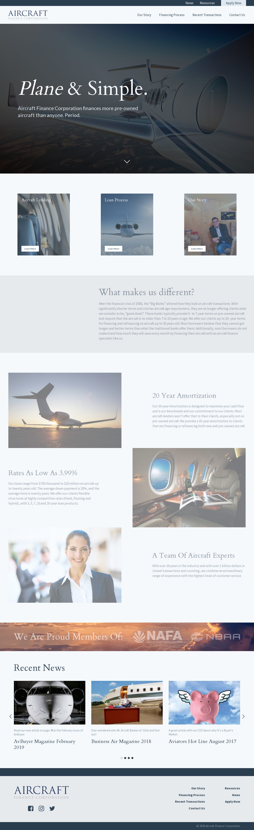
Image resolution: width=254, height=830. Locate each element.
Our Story (144, 15)
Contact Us (237, 15)
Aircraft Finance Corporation (223, 826)
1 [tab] (122, 758)
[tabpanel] (49, 716)
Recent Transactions (206, 15)
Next (243, 717)
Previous (11, 717)
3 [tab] (129, 758)
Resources (207, 3)
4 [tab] (132, 758)
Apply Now (233, 3)
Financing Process (172, 15)
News (189, 3)
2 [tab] (125, 758)
